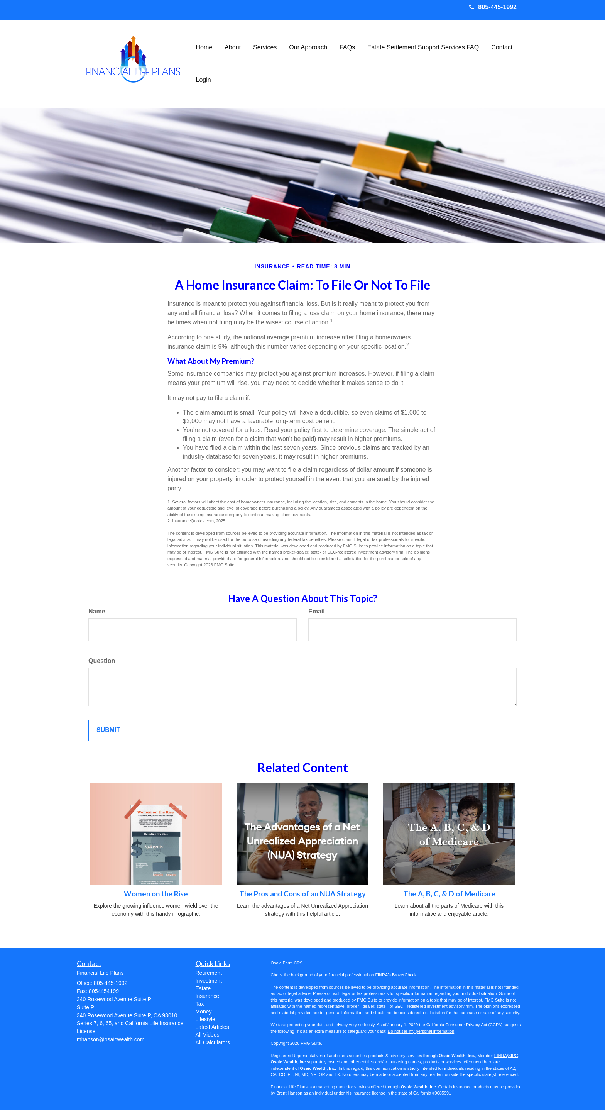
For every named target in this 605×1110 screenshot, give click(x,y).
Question (101, 661)
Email (316, 611)
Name (96, 611)
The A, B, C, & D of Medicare (449, 894)
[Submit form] (108, 730)
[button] (232, 47)
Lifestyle (205, 1019)
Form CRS (293, 963)
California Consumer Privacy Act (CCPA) (464, 1024)
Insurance (207, 996)
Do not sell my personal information (421, 1031)
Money (204, 1011)
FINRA (500, 1055)
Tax (200, 1004)
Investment (209, 981)
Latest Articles (212, 1027)
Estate (203, 988)
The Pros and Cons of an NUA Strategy (302, 894)
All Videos (208, 1035)
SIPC (513, 1055)
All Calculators (213, 1042)
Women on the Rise (156, 894)
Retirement (209, 973)
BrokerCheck (404, 975)
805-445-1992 (493, 7)
